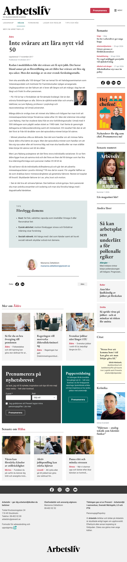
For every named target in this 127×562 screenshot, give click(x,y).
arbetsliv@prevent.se (11, 519)
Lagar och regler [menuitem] (52, 23)
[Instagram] (108, 83)
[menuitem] (48, 10)
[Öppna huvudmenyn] (118, 10)
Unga (99, 36)
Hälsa (21, 429)
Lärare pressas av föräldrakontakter (105, 50)
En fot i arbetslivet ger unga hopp (110, 40)
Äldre (11, 37)
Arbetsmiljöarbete (104, 46)
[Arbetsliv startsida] (63, 549)
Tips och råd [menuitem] (72, 23)
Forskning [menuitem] (33, 23)
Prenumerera (100, 10)
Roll (33, 393)
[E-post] (119, 83)
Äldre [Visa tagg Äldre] (82, 284)
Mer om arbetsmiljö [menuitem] (13, 29)
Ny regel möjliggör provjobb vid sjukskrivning (110, 60)
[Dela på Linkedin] (22, 284)
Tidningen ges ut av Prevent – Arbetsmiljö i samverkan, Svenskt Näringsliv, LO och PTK (105, 505)
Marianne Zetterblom (53, 505)
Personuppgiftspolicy (95, 513)
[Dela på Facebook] (17, 284)
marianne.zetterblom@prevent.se (55, 266)
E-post (9, 393)
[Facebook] (103, 83)
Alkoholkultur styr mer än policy (109, 70)
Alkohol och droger (104, 66)
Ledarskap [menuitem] (8, 23)
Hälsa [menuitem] (21, 23)
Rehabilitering (103, 56)
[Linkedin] (113, 83)
